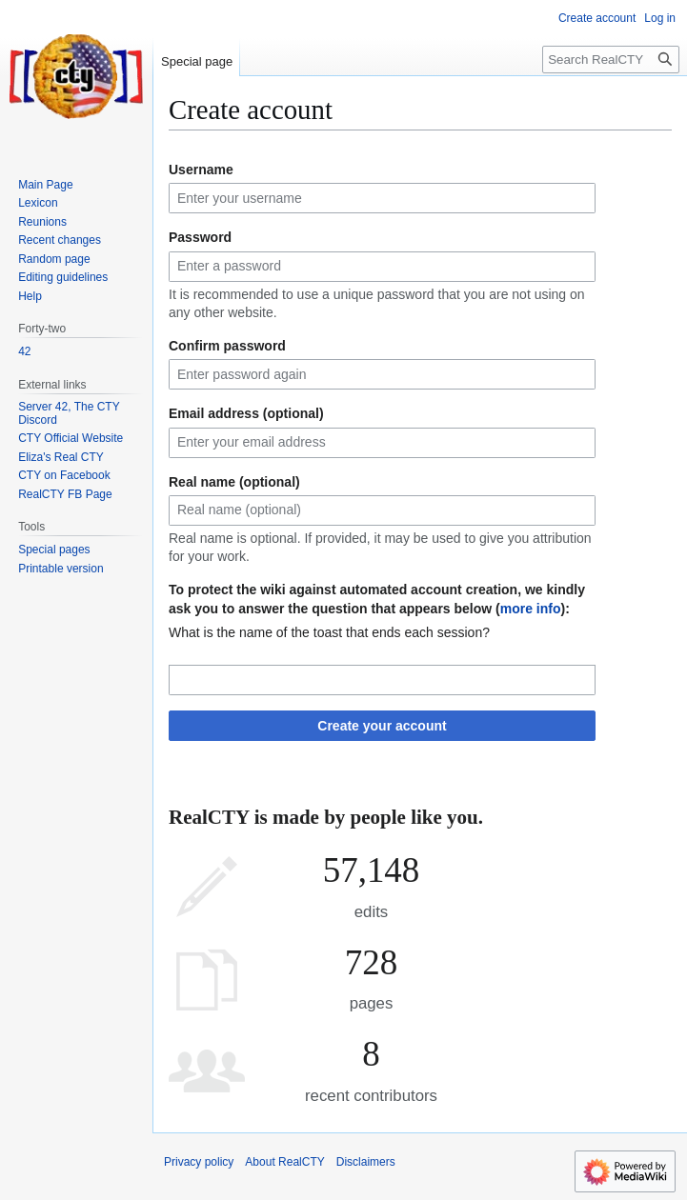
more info (530, 608)
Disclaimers (365, 1162)
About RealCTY (284, 1162)
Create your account (381, 725)
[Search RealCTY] (610, 59)
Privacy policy (198, 1162)
